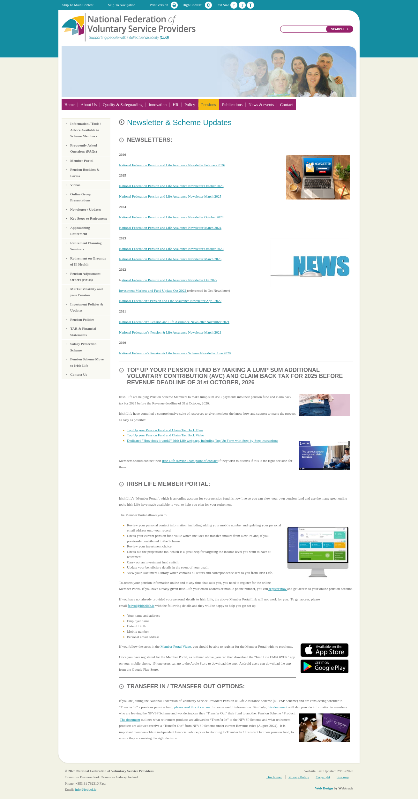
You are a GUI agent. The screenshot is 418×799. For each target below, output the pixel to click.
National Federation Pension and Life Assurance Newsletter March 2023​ (170, 259)
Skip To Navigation (121, 5)
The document (130, 719)
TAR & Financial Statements (83, 332)
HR (175, 104)
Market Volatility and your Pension (86, 292)
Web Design (324, 788)
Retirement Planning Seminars (85, 246)
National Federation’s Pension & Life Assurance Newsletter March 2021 (170, 332)
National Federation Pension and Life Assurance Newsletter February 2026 (172, 165)
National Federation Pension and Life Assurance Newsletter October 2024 (171, 217)
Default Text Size (233, 5)
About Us (89, 104)
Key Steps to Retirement (88, 218)
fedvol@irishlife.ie (141, 605)
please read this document (192, 707)
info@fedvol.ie (85, 789)
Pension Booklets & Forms (85, 173)
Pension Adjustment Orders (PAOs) (85, 277)
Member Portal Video (175, 646)
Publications (232, 104)
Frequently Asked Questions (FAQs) (83, 148)
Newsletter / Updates (85, 209)
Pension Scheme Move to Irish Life (87, 362)
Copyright (323, 777)
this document (277, 707)
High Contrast (192, 5)
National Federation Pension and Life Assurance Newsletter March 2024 (170, 228)
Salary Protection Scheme (83, 347)
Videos (75, 185)
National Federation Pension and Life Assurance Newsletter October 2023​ (171, 249)
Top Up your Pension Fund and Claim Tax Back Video (165, 435)
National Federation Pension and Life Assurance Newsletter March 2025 (170, 196)
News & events (261, 104)
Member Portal (81, 160)
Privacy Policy (298, 777)
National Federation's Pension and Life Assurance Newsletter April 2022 (170, 301)
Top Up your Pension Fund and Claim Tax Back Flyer (165, 430)
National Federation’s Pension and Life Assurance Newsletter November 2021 (174, 322)
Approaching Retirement (80, 231)
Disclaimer (274, 777)
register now (277, 589)
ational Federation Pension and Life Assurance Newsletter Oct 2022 (169, 280)
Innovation (158, 104)
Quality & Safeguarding (123, 104)
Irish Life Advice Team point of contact (190, 461)
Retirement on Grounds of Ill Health (88, 261)
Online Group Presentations (80, 197)
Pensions (208, 104)
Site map (343, 777)
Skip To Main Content (77, 5)
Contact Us (78, 374)
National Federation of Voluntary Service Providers (129, 26)
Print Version (159, 5)
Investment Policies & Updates (86, 307)
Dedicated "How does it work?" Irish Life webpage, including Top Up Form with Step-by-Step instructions (202, 440)
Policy (189, 104)
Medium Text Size (242, 5)
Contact (286, 104)
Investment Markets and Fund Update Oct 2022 (153, 290)
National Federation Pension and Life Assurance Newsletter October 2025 (171, 186)
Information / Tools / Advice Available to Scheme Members (85, 130)
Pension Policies (82, 319)
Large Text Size (250, 5)
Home (69, 104)
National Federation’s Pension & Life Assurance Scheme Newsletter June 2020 (175, 353)
